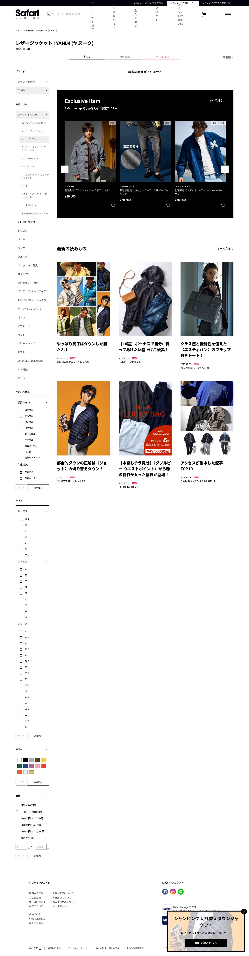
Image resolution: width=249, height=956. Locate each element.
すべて (87, 56)
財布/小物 (23, 274)
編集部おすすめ (32, 457)
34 (26, 605)
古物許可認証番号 (135, 948)
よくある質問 (36, 923)
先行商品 (29, 416)
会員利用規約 (54, 948)
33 (26, 599)
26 (26, 679)
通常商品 (29, 410)
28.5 (27, 709)
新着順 (227, 57)
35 (26, 611)
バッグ (21, 248)
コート (24, 186)
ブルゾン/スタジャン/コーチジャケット (35, 176)
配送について (36, 906)
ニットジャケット (29, 205)
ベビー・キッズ (26, 343)
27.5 (27, 697)
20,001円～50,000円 (32, 825)
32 (26, 593)
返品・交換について (63, 893)
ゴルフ (21, 317)
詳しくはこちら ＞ (206, 943)
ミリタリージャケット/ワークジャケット (34, 149)
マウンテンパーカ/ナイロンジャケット (34, 196)
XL (26, 549)
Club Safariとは (37, 918)
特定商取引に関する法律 (107, 948)
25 (26, 667)
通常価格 (124, 56)
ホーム (18, 30)
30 (26, 581)
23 (26, 643)
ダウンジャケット (29, 158)
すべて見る (216, 100)
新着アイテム (31, 446)
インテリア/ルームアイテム (33, 291)
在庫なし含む (31, 478)
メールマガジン (61, 906)
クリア (21, 487)
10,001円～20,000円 (32, 818)
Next (225, 169)
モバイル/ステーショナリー (33, 300)
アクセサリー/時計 (28, 282)
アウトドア (24, 326)
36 (26, 617)
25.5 (27, 673)
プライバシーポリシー (78, 948)
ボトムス (23, 561)
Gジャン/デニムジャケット (34, 123)
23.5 (27, 649)
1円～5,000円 (28, 805)
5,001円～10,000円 (31, 812)
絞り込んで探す (135, 14)
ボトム (21, 239)
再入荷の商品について (64, 902)
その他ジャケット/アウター (34, 213)
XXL (27, 555)
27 (26, 691)
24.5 (27, 661)
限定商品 (29, 422)
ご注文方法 (35, 897)
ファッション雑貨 (28, 265)
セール (21, 378)
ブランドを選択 (26, 81)
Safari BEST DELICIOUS (30, 360)
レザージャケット (29, 139)
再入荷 (28, 452)
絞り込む (38, 487)
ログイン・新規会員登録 (180, 14)
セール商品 (30, 434)
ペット (21, 334)
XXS (27, 519)
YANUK (21, 90)
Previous (64, 169)
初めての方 (35, 914)
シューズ (22, 256)
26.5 (27, 685)
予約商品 (29, 440)
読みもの (157, 14)
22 (26, 631)
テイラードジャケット (32, 131)
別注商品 (29, 428)
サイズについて (37, 902)
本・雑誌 (23, 369)
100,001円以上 (29, 838)
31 (26, 587)
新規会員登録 (36, 893)
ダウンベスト (27, 166)
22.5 (27, 637)
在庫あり (29, 472)
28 (26, 569)
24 (26, 655)
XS (26, 525)
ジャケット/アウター (29, 114)
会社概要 (35, 948)
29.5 (27, 720)
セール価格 (162, 56)
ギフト (21, 352)
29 (26, 575)
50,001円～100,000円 (33, 831)
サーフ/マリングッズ (29, 308)
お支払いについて (62, 897)
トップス (23, 230)
